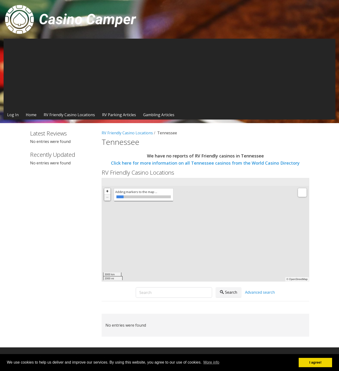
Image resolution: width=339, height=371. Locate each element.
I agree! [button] (315, 362)
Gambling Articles (158, 114)
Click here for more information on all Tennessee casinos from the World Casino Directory (205, 163)
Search (228, 292)
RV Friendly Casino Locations (69, 114)
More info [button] (211, 362)
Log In (13, 114)
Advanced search (260, 292)
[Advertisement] (169, 74)
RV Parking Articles (119, 114)
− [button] (107, 197)
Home (31, 114)
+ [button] (107, 191)
